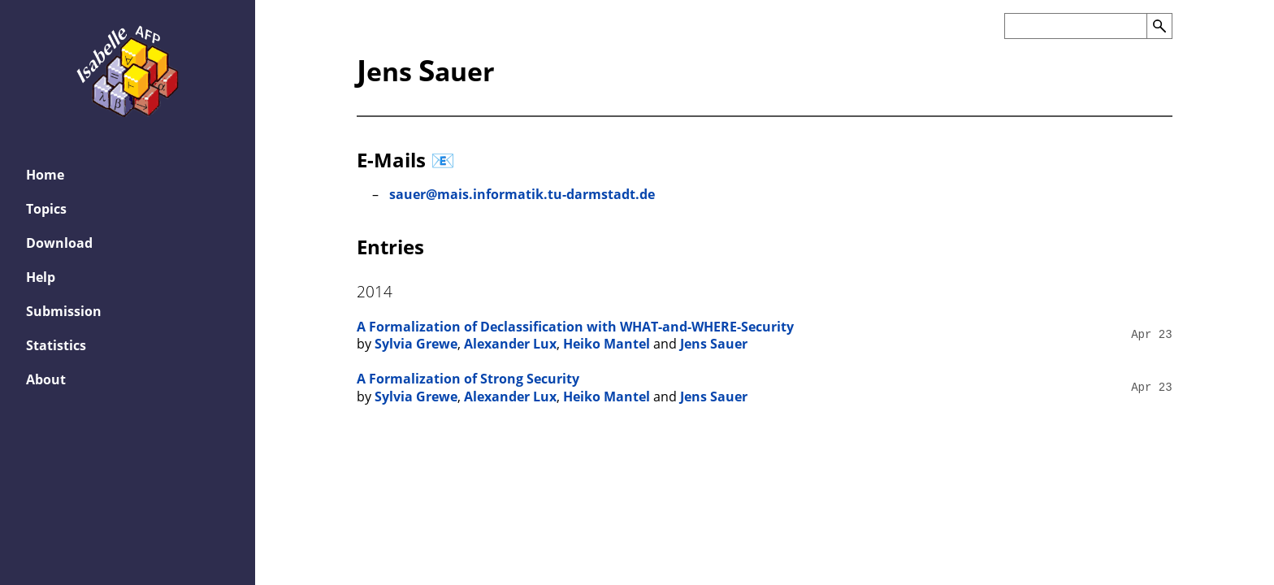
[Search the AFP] (1075, 26)
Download (59, 243)
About (46, 379)
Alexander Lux (510, 344)
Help (40, 277)
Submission (64, 311)
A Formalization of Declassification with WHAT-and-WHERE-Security (575, 327)
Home (45, 175)
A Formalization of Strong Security (468, 379)
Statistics (56, 345)
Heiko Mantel (606, 344)
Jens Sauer (714, 344)
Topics (46, 209)
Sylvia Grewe (416, 344)
